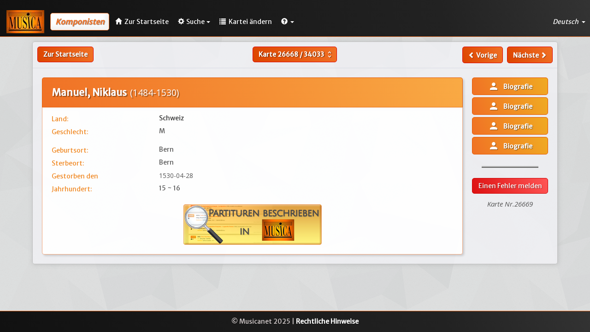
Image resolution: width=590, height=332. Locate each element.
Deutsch (569, 22)
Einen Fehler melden (510, 186)
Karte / (296, 54)
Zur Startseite (65, 54)
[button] (288, 21)
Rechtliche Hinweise (327, 321)
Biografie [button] (510, 86)
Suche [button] (194, 22)
